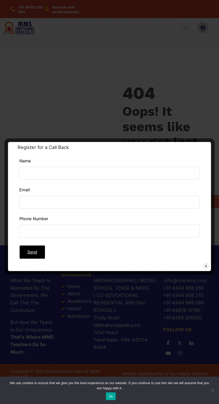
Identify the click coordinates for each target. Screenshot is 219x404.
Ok (110, 396)
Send (32, 252)
